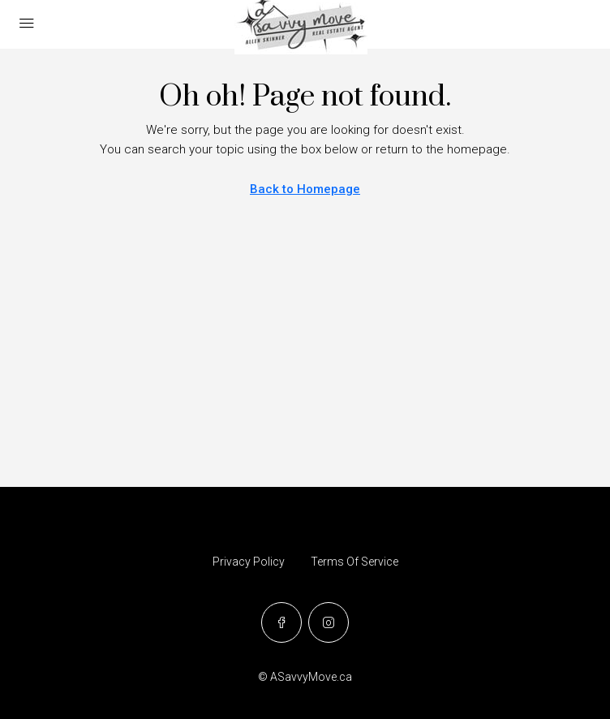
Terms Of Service (354, 561)
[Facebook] (281, 622)
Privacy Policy (249, 561)
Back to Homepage (305, 189)
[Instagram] (328, 622)
